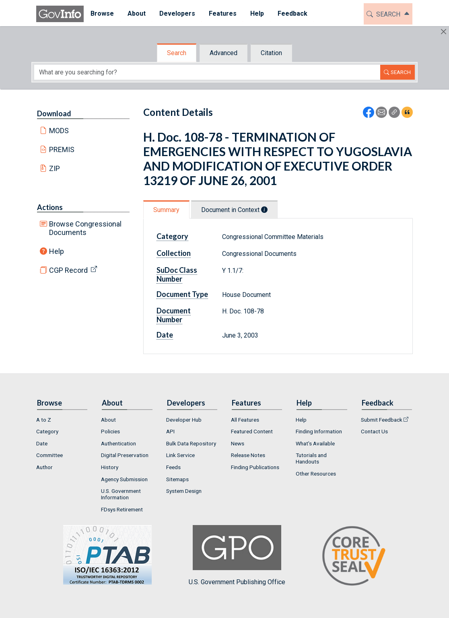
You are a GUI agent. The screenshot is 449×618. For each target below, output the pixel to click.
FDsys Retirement (122, 509)
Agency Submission (124, 479)
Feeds (173, 467)
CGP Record (68, 270)
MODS (59, 130)
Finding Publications (255, 467)
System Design (184, 491)
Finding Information (319, 431)
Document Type (182, 294)
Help (56, 251)
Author (44, 467)
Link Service (180, 455)
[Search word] (207, 72)
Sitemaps (177, 479)
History (109, 467)
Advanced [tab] (223, 53)
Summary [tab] (166, 210)
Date (165, 334)
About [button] (137, 13)
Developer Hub (184, 419)
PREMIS (61, 149)
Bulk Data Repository (191, 443)
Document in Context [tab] (234, 210)
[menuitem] (102, 14)
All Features (245, 419)
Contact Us (374, 431)
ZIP (54, 168)
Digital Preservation (124, 455)
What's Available (315, 443)
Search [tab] (176, 53)
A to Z (43, 419)
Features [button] (223, 13)
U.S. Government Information (121, 494)
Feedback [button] (292, 13)
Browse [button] (102, 13)
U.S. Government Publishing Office (237, 555)
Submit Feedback (381, 419)
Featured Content (252, 431)
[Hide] (443, 31)
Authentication (118, 443)
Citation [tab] (271, 53)
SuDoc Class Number (177, 274)
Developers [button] (177, 13)
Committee (49, 455)
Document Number (174, 315)
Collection (174, 253)
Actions (50, 207)
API (170, 431)
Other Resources (316, 473)
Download (54, 113)
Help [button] (257, 13)
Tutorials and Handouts (311, 458)
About (108, 419)
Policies (110, 431)
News (237, 443)
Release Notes (248, 455)
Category (172, 236)
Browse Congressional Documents (85, 228)
